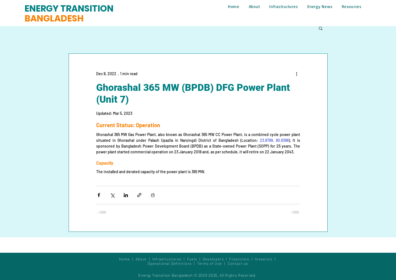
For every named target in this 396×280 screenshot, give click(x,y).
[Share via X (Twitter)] (112, 195)
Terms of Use (209, 263)
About (142, 259)
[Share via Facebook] (98, 195)
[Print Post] (152, 195)
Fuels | (195, 259)
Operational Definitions (170, 263)
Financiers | (242, 259)
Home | (127, 259)
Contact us (238, 263)
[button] (320, 28)
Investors (264, 259)
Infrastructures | (169, 259)
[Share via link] (139, 195)
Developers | (216, 259)
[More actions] (296, 73)
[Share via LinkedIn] (125, 195)
